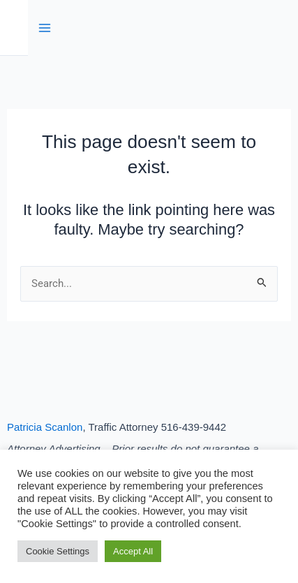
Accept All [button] (133, 551)
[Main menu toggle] (45, 27)
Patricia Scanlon (44, 427)
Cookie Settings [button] (57, 551)
